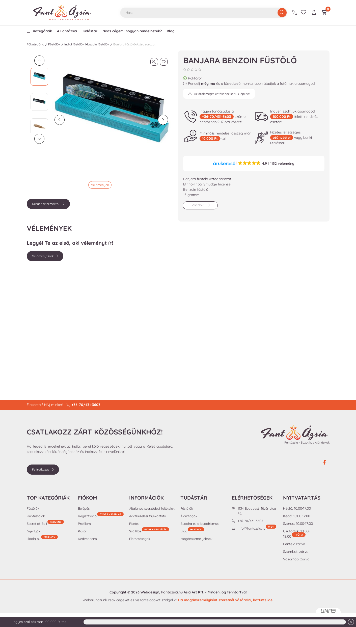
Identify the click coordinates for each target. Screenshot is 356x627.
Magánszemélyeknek (196, 539)
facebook (324, 462)
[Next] (39, 139)
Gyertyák (33, 531)
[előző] (59, 120)
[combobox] (203, 13)
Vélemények (100, 185)
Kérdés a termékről (46, 204)
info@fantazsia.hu (257, 528)
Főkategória (35, 44)
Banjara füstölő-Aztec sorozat (134, 44)
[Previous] (39, 61)
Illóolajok (42, 538)
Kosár (82, 531)
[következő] (163, 120)
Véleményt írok (42, 256)
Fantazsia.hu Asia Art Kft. (182, 592)
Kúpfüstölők (36, 516)
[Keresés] (282, 12)
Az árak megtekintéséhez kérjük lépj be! (222, 94)
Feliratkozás (40, 469)
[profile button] (314, 13)
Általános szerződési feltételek (152, 508)
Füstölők (54, 44)
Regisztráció (101, 516)
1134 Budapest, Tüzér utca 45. (257, 510)
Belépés (84, 508)
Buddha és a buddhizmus (199, 524)
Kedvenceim (87, 539)
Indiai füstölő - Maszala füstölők (86, 44)
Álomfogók (188, 516)
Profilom (84, 524)
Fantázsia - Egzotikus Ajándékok (307, 442)
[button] (39, 29)
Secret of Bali (45, 523)
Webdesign (150, 592)
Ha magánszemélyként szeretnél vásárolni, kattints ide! (225, 600)
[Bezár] (351, 622)
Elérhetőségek (139, 539)
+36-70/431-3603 (295, 12)
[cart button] (324, 13)
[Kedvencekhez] (164, 62)
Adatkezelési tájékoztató (147, 516)
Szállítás (135, 531)
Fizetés (134, 524)
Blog (192, 531)
